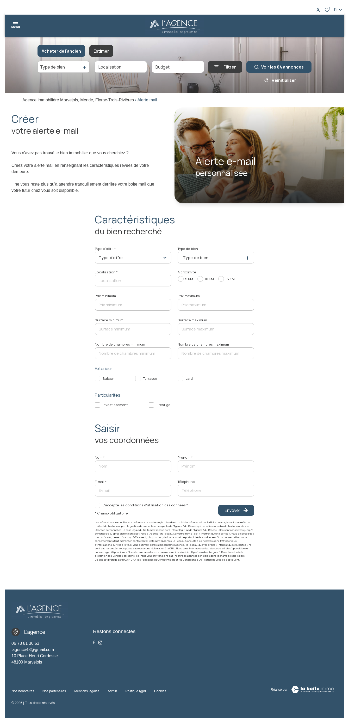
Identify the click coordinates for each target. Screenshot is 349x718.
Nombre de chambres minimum (120, 344)
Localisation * (106, 272)
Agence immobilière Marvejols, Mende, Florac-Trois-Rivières (78, 100)
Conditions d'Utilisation (197, 559)
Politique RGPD (135, 689)
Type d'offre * (105, 248)
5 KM (189, 279)
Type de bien (188, 248)
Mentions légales (86, 689)
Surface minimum (109, 320)
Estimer (101, 51)
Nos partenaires (54, 689)
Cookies (160, 689)
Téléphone (186, 481)
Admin (112, 689)
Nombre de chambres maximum (203, 344)
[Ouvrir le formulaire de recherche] (225, 67)
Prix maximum (189, 295)
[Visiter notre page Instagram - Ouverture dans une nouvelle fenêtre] (100, 643)
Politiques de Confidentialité (158, 559)
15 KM (230, 279)
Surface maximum (192, 320)
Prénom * (185, 457)
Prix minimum (105, 295)
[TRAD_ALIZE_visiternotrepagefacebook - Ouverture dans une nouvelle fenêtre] (94, 642)
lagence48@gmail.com (32, 649)
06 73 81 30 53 (25, 643)
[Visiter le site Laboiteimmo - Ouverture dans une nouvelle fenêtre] (313, 689)
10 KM (209, 279)
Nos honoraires (22, 689)
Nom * (100, 457)
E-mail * (101, 481)
